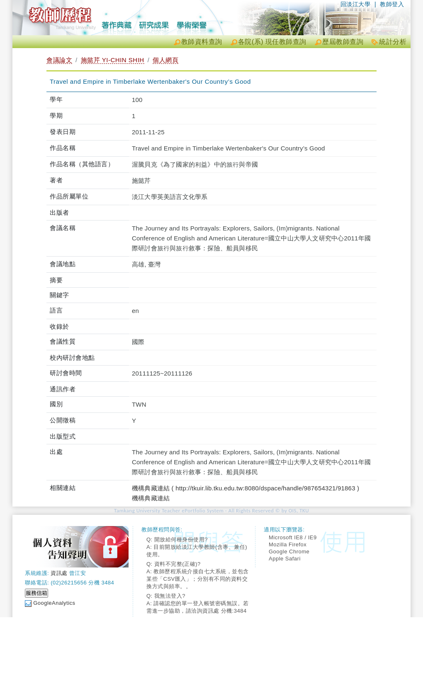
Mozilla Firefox (287, 544)
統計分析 (392, 41)
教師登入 (392, 4)
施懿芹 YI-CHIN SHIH (112, 59)
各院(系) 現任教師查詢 (272, 41)
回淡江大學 (355, 4)
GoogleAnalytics (54, 603)
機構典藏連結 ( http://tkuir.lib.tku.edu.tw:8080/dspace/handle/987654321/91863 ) (245, 488)
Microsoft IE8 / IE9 (293, 537)
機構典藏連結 (151, 498)
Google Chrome (289, 551)
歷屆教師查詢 (342, 41)
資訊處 (59, 573)
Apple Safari (285, 558)
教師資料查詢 (201, 41)
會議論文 (59, 59)
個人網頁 (165, 59)
